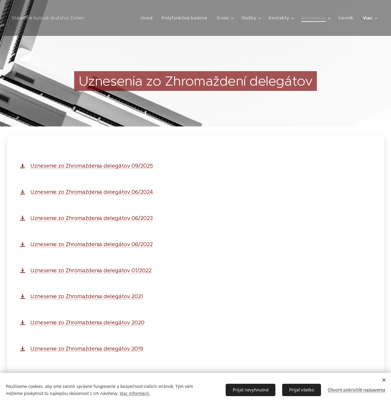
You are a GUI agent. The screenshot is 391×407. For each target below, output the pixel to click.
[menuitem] (148, 18)
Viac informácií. (135, 393)
